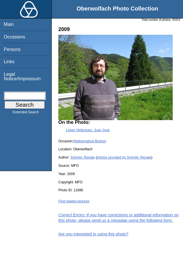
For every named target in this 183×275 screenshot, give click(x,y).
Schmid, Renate (82, 157)
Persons (12, 49)
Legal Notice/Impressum (22, 76)
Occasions (14, 36)
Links (9, 61)
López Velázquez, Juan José (88, 130)
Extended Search (26, 113)
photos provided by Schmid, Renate (124, 157)
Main (9, 24)
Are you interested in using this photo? (93, 234)
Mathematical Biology (89, 141)
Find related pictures (73, 201)
